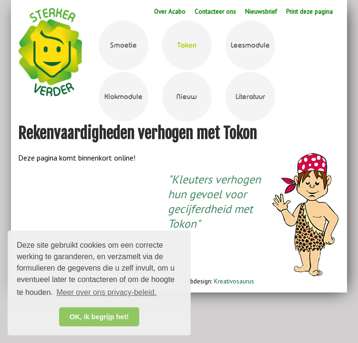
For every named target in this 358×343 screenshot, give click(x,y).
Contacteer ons (215, 11)
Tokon (186, 45)
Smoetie (123, 45)
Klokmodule (123, 96)
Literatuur (250, 96)
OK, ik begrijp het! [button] (99, 317)
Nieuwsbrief (261, 11)
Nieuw (186, 96)
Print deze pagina (309, 11)
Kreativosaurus (233, 281)
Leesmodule (250, 45)
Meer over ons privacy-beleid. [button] (106, 292)
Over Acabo (169, 11)
